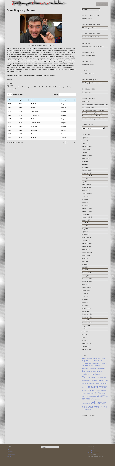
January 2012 (86, 346)
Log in (9, 449)
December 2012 (87, 314)
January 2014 (86, 276)
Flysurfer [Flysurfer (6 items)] (100, 360)
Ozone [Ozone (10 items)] (105, 380)
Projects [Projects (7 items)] (84, 390)
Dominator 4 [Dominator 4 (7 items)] (90, 360)
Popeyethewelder (101, 4)
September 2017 (87, 176)
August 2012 (86, 326)
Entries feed (10, 451)
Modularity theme (92, 448)
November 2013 (87, 282)
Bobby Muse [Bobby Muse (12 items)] (86, 358)
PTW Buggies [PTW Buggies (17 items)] (92, 390)
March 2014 (85, 270)
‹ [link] (63, 142)
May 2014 (85, 264)
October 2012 (86, 320)
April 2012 (85, 337)
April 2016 (85, 202)
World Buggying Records (89, 28)
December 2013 (87, 279)
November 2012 (87, 317)
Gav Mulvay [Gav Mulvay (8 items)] (97, 363)
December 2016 (87, 188)
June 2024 (85, 140)
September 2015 (87, 217)
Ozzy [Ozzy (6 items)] (83, 383)
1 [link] (67, 142)
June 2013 (85, 296)
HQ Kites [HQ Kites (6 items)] (89, 365)
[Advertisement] (95, 428)
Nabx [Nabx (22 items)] (92, 380)
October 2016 (86, 190)
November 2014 (87, 246)
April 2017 (85, 182)
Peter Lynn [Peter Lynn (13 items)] (94, 383)
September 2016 (87, 193)
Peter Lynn (85, 101)
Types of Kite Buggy (88, 73)
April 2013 (85, 302)
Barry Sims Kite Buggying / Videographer (94, 113)
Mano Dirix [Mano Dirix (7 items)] (103, 377)
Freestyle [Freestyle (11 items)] (85, 363)
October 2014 (86, 249)
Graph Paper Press (102, 448)
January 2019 (86, 152)
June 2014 (85, 261)
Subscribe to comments (93, 452)
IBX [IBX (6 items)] (100, 365)
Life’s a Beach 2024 (88, 107)
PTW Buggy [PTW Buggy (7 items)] (102, 390)
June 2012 (85, 332)
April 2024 (85, 143)
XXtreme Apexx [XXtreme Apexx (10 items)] (87, 409)
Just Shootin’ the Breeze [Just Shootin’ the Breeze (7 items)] (96, 368)
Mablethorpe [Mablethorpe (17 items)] (94, 377)
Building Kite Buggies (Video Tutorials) (93, 46)
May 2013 (85, 299)
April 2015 (85, 232)
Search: (55, 94)
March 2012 (85, 340)
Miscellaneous (86, 92)
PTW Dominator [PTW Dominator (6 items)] (86, 393)
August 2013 (86, 290)
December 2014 (87, 243)
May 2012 (85, 334)
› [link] (74, 142)
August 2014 (86, 255)
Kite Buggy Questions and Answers (92, 83)
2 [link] (70, 142)
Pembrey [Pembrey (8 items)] (87, 383)
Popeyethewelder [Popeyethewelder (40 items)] (96, 386)
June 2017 (85, 179)
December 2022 (87, 146)
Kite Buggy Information (88, 55)
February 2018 (86, 170)
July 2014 (85, 258)
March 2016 (85, 205)
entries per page (18, 94)
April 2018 (85, 164)
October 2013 (86, 284)
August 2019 (86, 149)
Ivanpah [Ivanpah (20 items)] (85, 368)
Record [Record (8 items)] (92, 393)
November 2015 (87, 211)
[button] (17, 100)
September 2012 (87, 323)
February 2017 (86, 185)
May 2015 (85, 229)
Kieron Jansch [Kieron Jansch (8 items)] (91, 371)
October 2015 (86, 214)
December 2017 (87, 173)
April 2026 (85, 138)
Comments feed (11, 454)
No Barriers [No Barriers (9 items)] (99, 380)
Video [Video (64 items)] (96, 402)
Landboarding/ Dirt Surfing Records (92, 37)
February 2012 (86, 343)
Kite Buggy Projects (88, 64)
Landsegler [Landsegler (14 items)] (86, 374)
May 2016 (85, 199)
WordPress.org (11, 456)
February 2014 (86, 273)
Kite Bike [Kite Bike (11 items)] (98, 371)
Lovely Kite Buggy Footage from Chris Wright (95, 104)
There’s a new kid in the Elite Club (92, 116)
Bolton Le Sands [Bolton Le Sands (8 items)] (96, 358)
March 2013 (85, 305)
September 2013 (87, 287)
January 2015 (86, 240)
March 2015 (85, 235)
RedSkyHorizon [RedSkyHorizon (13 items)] (101, 393)
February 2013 (86, 308)
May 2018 (85, 161)
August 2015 (86, 220)
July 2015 (85, 223)
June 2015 (85, 226)
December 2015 (87, 208)
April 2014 (85, 267)
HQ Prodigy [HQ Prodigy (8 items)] (95, 365)
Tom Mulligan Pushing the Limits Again (93, 110)
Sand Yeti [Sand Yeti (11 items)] (85, 396)
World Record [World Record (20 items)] (100, 407)
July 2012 (85, 329)
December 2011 (87, 349)
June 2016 (85, 196)
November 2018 (87, 155)
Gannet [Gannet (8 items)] (91, 363)
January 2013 (86, 311)
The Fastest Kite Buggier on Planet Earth (94, 119)
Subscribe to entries (92, 450)
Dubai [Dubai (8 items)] (96, 361)
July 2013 (85, 293)
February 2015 (86, 237)
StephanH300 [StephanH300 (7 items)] (92, 396)
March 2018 (85, 167)
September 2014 (87, 252)
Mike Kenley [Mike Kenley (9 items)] (86, 380)
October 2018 (86, 158)
